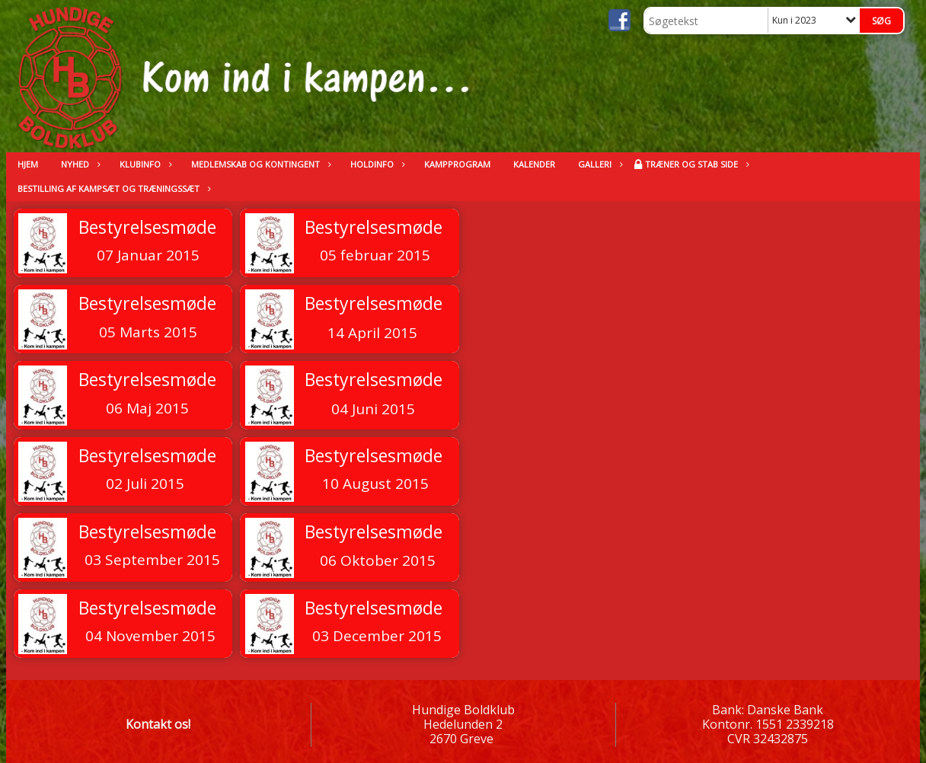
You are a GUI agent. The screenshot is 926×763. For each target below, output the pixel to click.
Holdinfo (375, 164)
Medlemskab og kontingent (259, 164)
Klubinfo (144, 164)
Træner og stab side (695, 164)
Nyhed (79, 164)
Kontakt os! (158, 724)
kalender (534, 164)
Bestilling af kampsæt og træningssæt (112, 188)
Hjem (28, 164)
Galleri (598, 164)
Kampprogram (457, 164)
